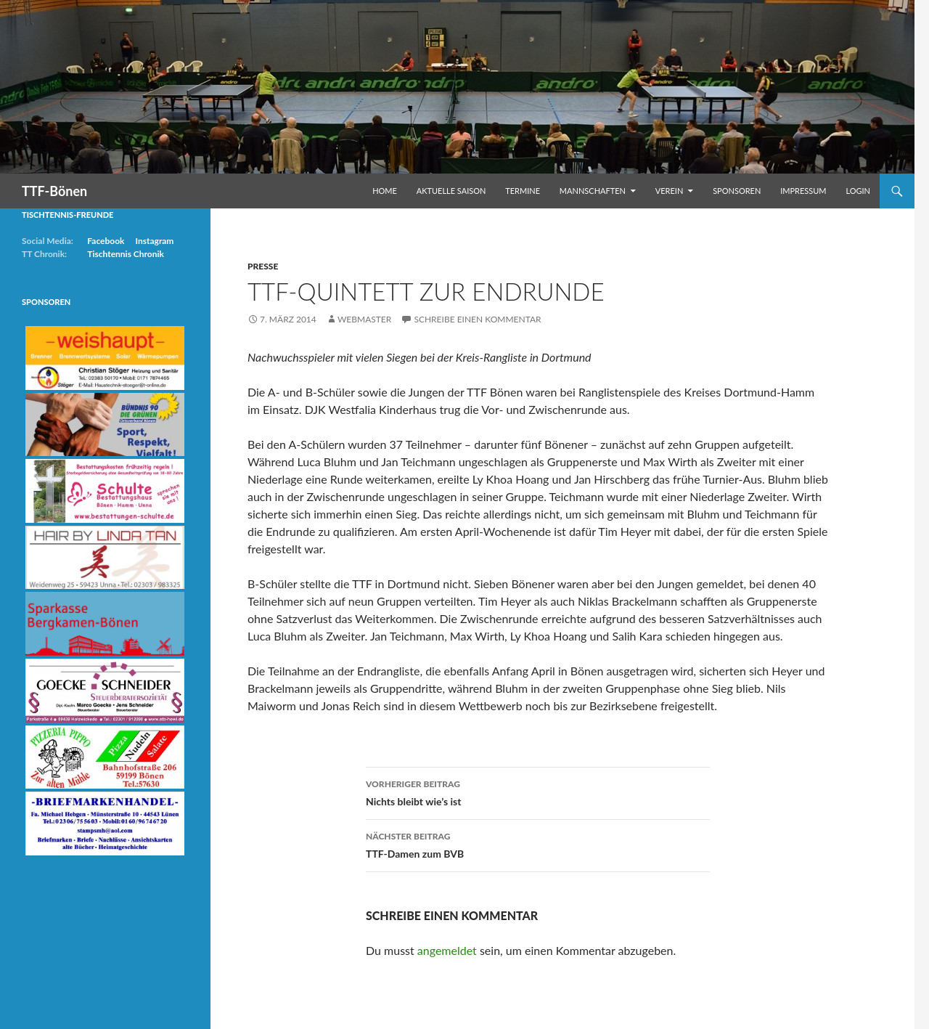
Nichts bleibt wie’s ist (538, 792)
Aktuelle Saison (451, 190)
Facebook (105, 240)
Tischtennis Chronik (125, 253)
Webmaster (364, 319)
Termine (522, 190)
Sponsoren (737, 190)
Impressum (803, 190)
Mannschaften (593, 190)
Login (858, 190)
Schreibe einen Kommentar (477, 319)
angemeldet (447, 950)
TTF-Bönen (54, 191)
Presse (262, 266)
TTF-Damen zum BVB (538, 844)
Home (384, 190)
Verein (669, 190)
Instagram (154, 240)
